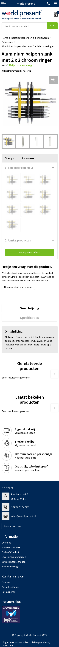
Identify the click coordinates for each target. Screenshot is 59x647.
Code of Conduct (10, 552)
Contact (6, 582)
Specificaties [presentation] (29, 317)
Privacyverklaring (41, 642)
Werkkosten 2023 (11, 547)
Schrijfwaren (42, 37)
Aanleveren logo (10, 566)
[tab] (29, 308)
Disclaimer (8, 645)
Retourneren (8, 591)
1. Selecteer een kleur (19, 168)
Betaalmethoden (11, 587)
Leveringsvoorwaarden (14, 556)
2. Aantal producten (18, 240)
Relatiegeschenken (21, 37)
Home (5, 37)
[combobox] (25, 25)
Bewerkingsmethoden (13, 561)
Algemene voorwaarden (15, 642)
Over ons (6, 542)
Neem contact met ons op (18, 286)
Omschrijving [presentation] (29, 308)
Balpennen (7, 42)
